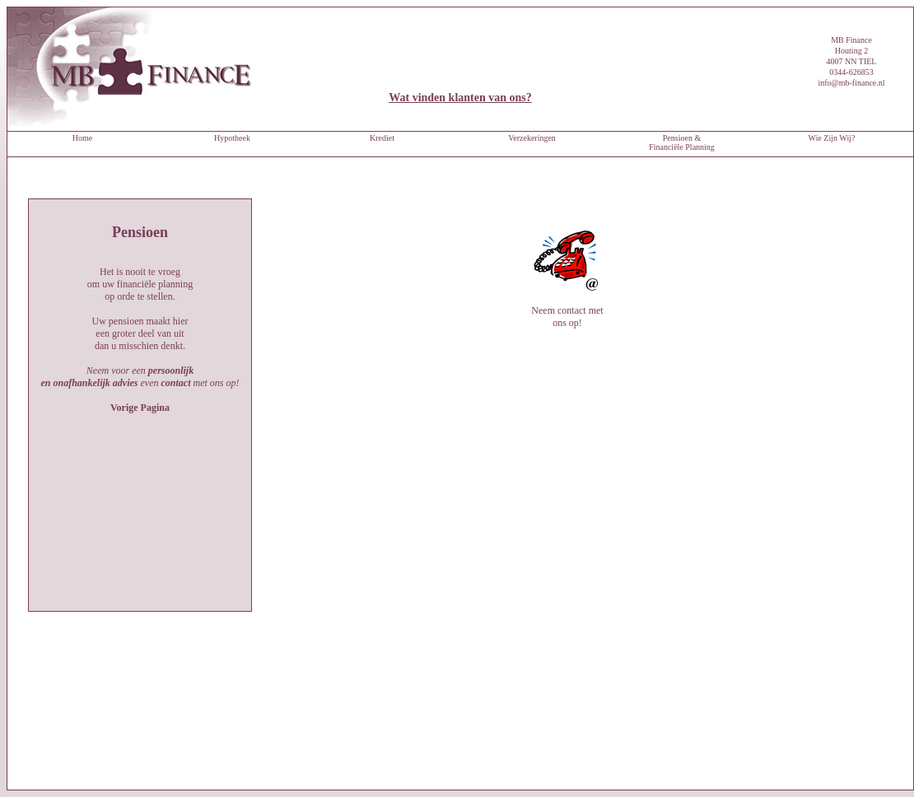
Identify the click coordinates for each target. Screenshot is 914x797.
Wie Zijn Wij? (832, 137)
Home (82, 137)
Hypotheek (232, 137)
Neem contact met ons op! (567, 260)
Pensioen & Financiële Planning (682, 142)
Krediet (382, 137)
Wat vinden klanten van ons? (460, 97)
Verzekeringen (532, 137)
